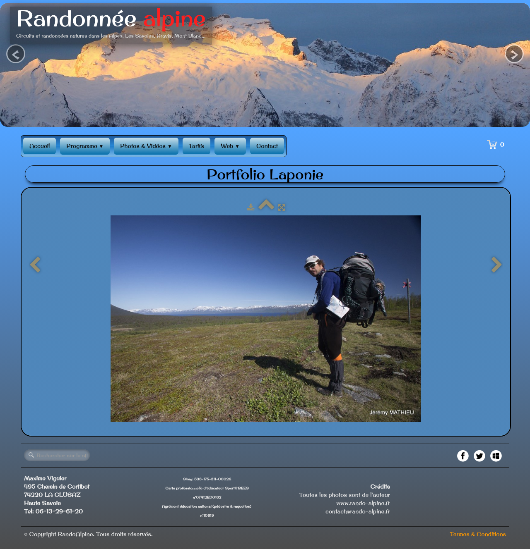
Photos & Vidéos (146, 146)
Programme (85, 146)
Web (230, 146)
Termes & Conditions (478, 534)
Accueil (39, 146)
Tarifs (196, 146)
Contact (267, 146)
